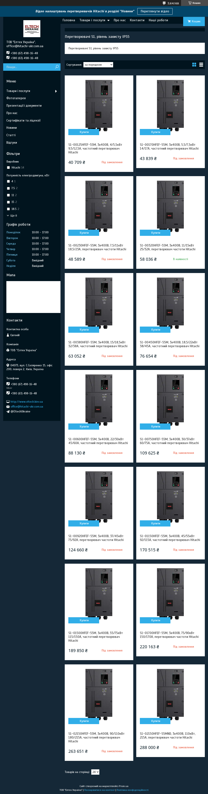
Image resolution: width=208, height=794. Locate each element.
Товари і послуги (92, 20)
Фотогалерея (16, 98)
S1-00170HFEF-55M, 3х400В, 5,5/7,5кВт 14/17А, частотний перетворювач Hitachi (169, 146)
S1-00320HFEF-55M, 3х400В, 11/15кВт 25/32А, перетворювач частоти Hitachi (167, 247)
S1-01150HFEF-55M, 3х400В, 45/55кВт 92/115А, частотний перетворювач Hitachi (170, 538)
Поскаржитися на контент (99, 789)
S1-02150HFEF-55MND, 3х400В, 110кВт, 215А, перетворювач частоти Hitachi (167, 735)
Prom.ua (123, 786)
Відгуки (11, 142)
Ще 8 (13, 215)
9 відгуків (173, 2)
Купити (84, 132)
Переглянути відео (155, 11)
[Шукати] (56, 67)
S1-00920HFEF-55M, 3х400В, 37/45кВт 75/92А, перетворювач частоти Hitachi (96, 538)
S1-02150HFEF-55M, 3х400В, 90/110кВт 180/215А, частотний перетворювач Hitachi (96, 737)
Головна (69, 20)
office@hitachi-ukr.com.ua (27, 406)
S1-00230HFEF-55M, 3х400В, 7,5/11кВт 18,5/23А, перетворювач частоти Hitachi (97, 247)
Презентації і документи (24, 106)
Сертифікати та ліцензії (23, 120)
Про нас (120, 20)
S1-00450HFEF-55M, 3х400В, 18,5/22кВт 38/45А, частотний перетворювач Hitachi (169, 344)
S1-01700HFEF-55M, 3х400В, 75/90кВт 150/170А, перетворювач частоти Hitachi (169, 635)
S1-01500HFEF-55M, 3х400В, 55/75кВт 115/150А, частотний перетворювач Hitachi (95, 637)
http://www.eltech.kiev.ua (27, 401)
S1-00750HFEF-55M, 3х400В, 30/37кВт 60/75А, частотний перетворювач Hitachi (169, 441)
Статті (10, 135)
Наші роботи (158, 20)
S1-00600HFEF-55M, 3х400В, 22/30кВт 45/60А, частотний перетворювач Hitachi (98, 441)
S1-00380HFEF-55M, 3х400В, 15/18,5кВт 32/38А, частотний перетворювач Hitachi (97, 344)
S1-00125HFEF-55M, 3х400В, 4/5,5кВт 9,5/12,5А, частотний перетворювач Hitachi (95, 148)
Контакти (137, 20)
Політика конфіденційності (133, 789)
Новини (11, 128)
